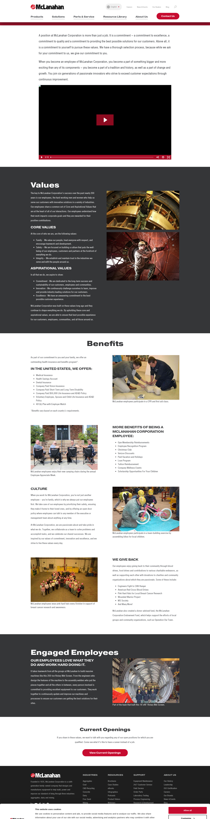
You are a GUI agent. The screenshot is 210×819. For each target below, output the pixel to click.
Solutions (58, 16)
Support (139, 775)
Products (37, 16)
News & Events (142, 7)
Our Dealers (156, 7)
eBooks (111, 788)
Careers (129, 7)
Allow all (188, 795)
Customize (187, 803)
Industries (90, 775)
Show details (41, 814)
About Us (142, 16)
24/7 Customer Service (143, 784)
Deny (187, 811)
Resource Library (115, 16)
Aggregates (87, 781)
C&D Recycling (89, 788)
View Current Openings (105, 752)
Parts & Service (84, 16)
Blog (167, 7)
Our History (168, 781)
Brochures (112, 781)
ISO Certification (170, 788)
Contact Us (168, 16)
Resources (115, 775)
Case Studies (113, 784)
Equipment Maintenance (143, 781)
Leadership (168, 784)
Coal (84, 784)
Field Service (139, 788)
